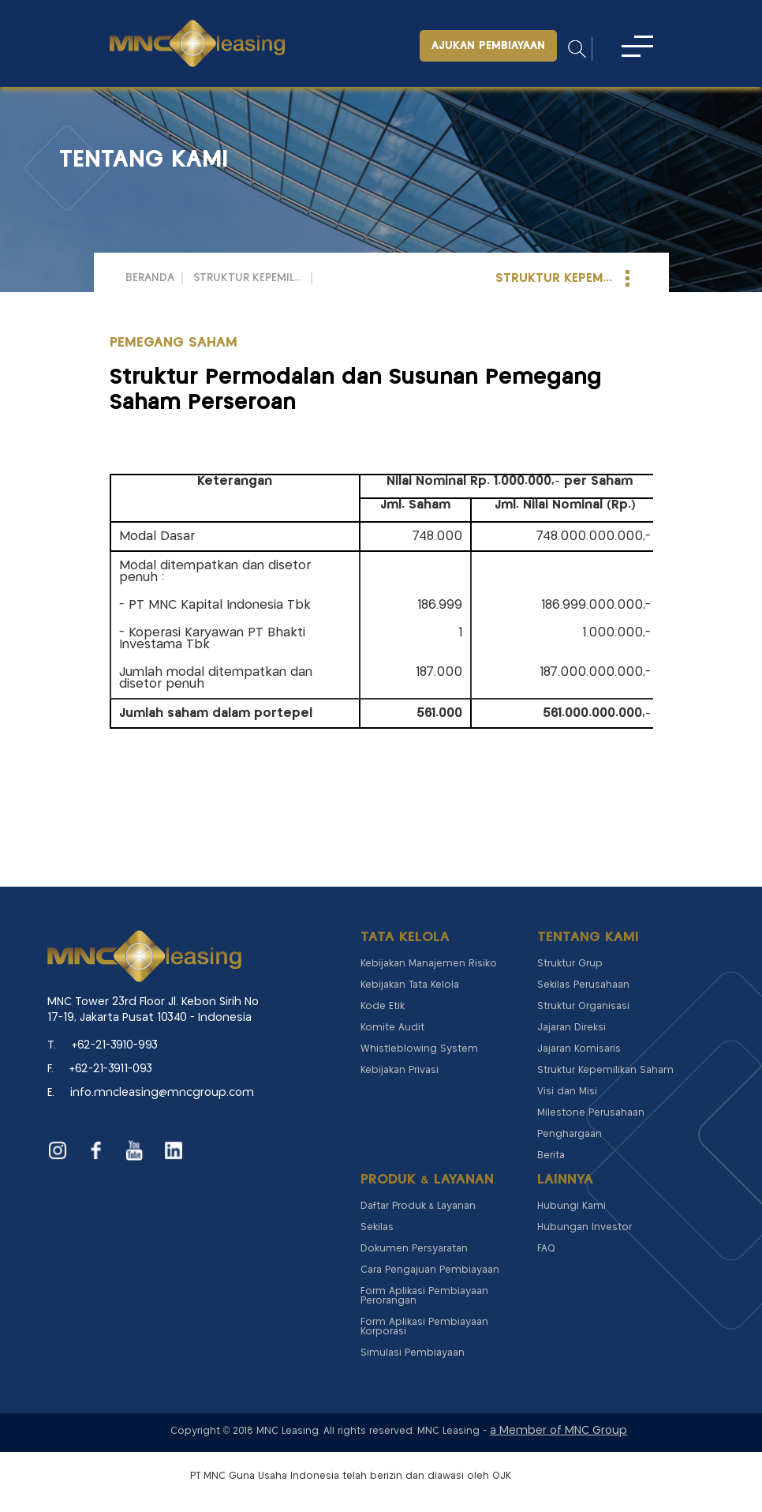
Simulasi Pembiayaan (412, 1353)
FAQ (546, 1248)
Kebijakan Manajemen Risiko (428, 963)
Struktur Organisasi (583, 1006)
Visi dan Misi (567, 1091)
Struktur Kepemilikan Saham (248, 277)
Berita (551, 1155)
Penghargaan (569, 1134)
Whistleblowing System (419, 1049)
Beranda (149, 277)
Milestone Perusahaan (590, 1113)
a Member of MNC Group (558, 1430)
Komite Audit (392, 1027)
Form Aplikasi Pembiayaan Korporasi (424, 1327)
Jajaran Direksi (571, 1027)
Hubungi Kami (571, 1206)
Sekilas (377, 1227)
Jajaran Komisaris (579, 1049)
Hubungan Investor (584, 1227)
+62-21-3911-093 (110, 1069)
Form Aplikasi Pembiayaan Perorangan (424, 1296)
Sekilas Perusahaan (583, 985)
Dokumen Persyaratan (414, 1248)
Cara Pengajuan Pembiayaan (429, 1270)
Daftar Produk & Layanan (418, 1206)
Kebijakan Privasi (399, 1070)
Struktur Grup (570, 963)
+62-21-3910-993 (115, 1045)
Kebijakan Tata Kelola (409, 985)
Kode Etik (382, 1006)
